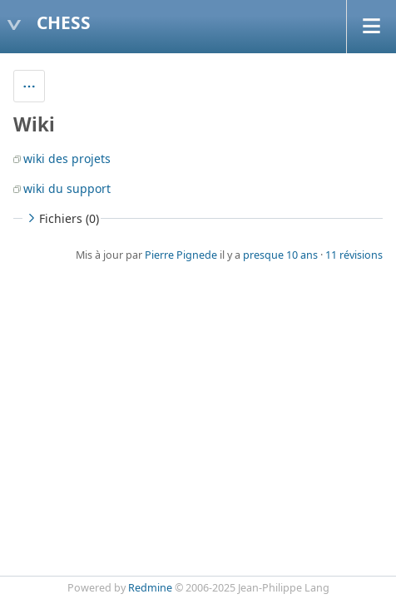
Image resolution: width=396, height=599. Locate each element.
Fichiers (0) (61, 218)
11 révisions (354, 255)
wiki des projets (67, 158)
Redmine (150, 588)
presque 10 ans (280, 255)
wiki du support (67, 188)
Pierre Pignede (181, 255)
